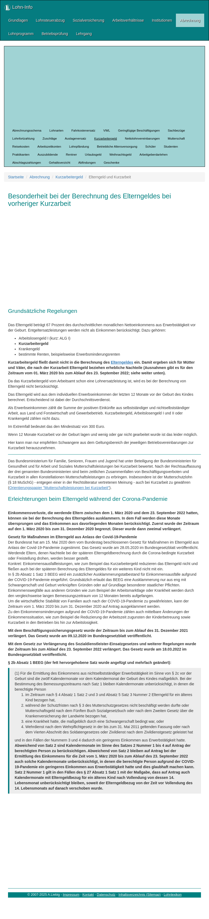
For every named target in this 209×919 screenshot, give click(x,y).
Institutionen (162, 20)
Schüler (150, 146)
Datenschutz (106, 895)
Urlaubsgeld (93, 154)
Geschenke (111, 162)
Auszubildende (48, 154)
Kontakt (88, 895)
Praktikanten (21, 154)
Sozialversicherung (88, 20)
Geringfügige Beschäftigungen (139, 130)
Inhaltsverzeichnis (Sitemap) (140, 895)
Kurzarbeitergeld (105, 138)
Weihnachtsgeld (120, 154)
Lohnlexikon (173, 895)
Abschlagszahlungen (26, 162)
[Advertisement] (108, 86)
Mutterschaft (176, 138)
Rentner (71, 154)
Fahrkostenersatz (83, 130)
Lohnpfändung (79, 146)
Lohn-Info (18, 7)
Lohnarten (56, 130)
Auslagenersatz (75, 138)
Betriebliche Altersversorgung (117, 146)
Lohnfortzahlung (23, 138)
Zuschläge (49, 138)
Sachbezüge (176, 130)
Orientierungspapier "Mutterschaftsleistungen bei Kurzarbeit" (59, 488)
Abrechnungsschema (26, 130)
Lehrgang (84, 34)
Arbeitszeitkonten (49, 146)
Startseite (16, 177)
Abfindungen (87, 162)
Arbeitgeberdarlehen (153, 154)
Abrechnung (190, 20)
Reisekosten (20, 146)
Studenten (171, 146)
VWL (106, 130)
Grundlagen (18, 20)
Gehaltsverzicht (59, 162)
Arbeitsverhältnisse (128, 20)
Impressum (71, 895)
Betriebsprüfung (55, 34)
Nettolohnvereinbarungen (142, 138)
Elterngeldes (122, 362)
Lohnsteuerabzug (50, 20)
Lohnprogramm (21, 34)
